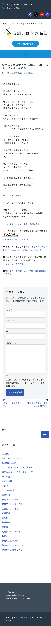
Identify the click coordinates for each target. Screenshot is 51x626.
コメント (11, 342)
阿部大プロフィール (11, 531)
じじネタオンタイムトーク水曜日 (17, 467)
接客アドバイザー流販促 (13, 504)
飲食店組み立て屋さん (12, 549)
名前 (9, 309)
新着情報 (6, 513)
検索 (4, 429)
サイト (9, 331)
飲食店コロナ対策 (10, 540)
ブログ (5, 485)
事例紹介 (6, 494)
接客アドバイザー (10, 499)
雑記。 (31, 72)
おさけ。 (6, 453)
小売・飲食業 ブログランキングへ (15, 239)
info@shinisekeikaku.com (20, 4)
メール (10, 320)
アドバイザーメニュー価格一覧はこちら (21, 223)
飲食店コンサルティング (13, 545)
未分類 (5, 517)
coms (6, 72)
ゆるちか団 (7, 481)
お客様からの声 (9, 462)
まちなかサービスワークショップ (17, 472)
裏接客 (5, 527)
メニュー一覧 (8, 490)
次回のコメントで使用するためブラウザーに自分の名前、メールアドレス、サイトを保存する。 (25, 382)
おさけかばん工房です (13, 263)
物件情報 (6, 522)
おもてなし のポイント (13, 458)
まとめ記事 (7, 476)
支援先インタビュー (11, 508)
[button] (25, 54)
